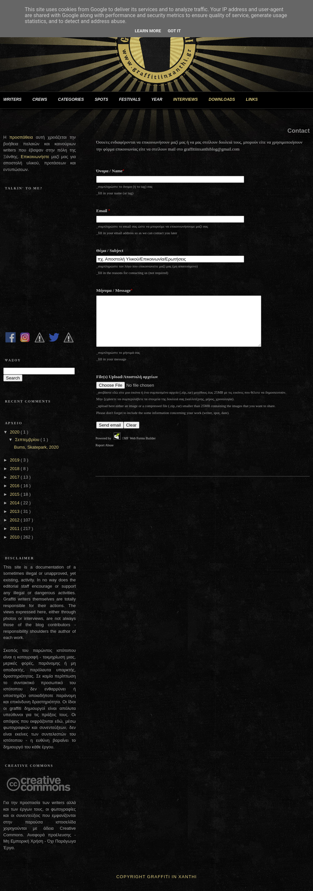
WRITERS (15, 99)
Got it (174, 30)
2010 (15, 537)
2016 (15, 485)
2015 (15, 494)
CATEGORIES (73, 99)
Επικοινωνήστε (36, 156)
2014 (15, 502)
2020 (15, 432)
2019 (15, 460)
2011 (15, 528)
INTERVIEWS (188, 99)
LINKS (254, 99)
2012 (15, 519)
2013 (15, 511)
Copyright (131, 876)
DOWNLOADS (224, 99)
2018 (15, 468)
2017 (15, 477)
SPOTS (104, 99)
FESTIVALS (132, 99)
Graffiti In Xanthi (172, 876)
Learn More (148, 30)
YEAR (159, 99)
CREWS (42, 99)
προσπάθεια (21, 137)
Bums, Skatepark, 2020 (36, 447)
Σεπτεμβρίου (28, 439)
